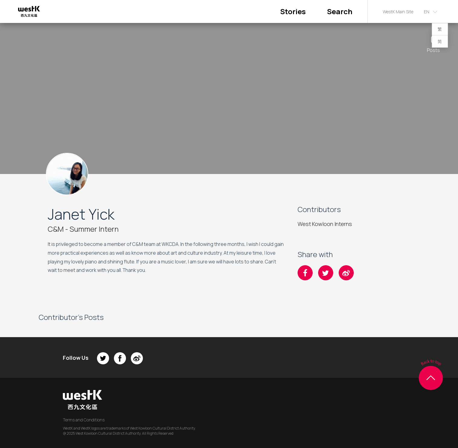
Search (339, 11)
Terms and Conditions (84, 420)
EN (426, 12)
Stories (293, 11)
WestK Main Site (398, 12)
